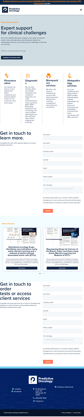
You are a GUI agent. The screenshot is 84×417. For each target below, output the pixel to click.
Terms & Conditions (66, 413)
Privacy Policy (77, 413)
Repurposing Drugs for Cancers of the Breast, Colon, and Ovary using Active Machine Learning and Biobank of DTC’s (62, 252)
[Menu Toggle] (81, 10)
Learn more (21, 269)
